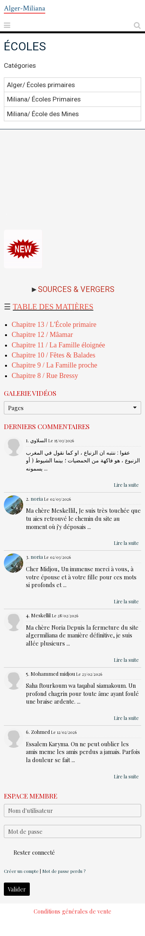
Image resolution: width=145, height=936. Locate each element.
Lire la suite (126, 485)
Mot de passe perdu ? (63, 871)
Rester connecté (29, 852)
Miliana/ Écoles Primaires (44, 99)
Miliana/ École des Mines (43, 113)
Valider (17, 889)
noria (37, 498)
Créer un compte (21, 871)
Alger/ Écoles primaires (41, 85)
